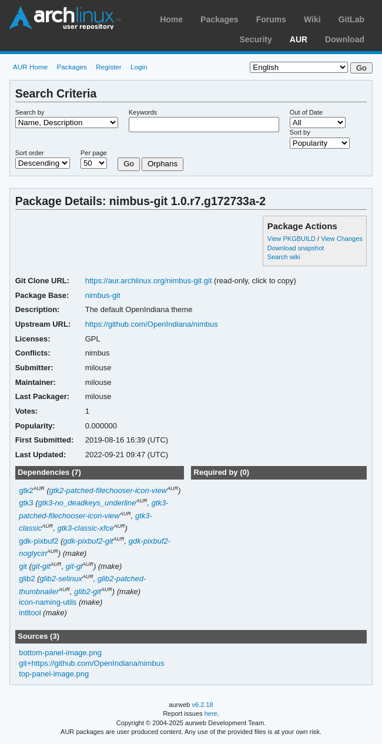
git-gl (74, 566)
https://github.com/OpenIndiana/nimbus (151, 324)
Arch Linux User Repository (64, 17)
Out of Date (306, 112)
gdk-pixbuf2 (38, 541)
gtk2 (26, 490)
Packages (219, 19)
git (23, 566)
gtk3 (26, 502)
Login (139, 67)
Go (128, 163)
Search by (30, 112)
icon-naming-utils (47, 602)
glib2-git (87, 591)
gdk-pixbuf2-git (88, 541)
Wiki (312, 19)
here (211, 713)
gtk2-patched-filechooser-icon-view (108, 490)
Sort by (300, 132)
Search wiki (283, 256)
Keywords (143, 112)
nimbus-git (102, 295)
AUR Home (30, 67)
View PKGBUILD (292, 238)
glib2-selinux (61, 578)
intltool (30, 612)
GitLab (351, 19)
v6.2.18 (202, 704)
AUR (298, 39)
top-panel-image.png (54, 673)
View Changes (342, 238)
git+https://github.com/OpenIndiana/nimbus (91, 663)
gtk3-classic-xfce (85, 528)
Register (109, 67)
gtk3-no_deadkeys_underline (87, 502)
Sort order (29, 152)
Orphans (162, 163)
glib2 (27, 578)
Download (344, 39)
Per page (94, 152)
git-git (41, 566)
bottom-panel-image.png (60, 652)
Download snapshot (295, 248)
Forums (271, 19)
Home (171, 19)
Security (256, 39)
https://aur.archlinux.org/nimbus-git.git (148, 280)
